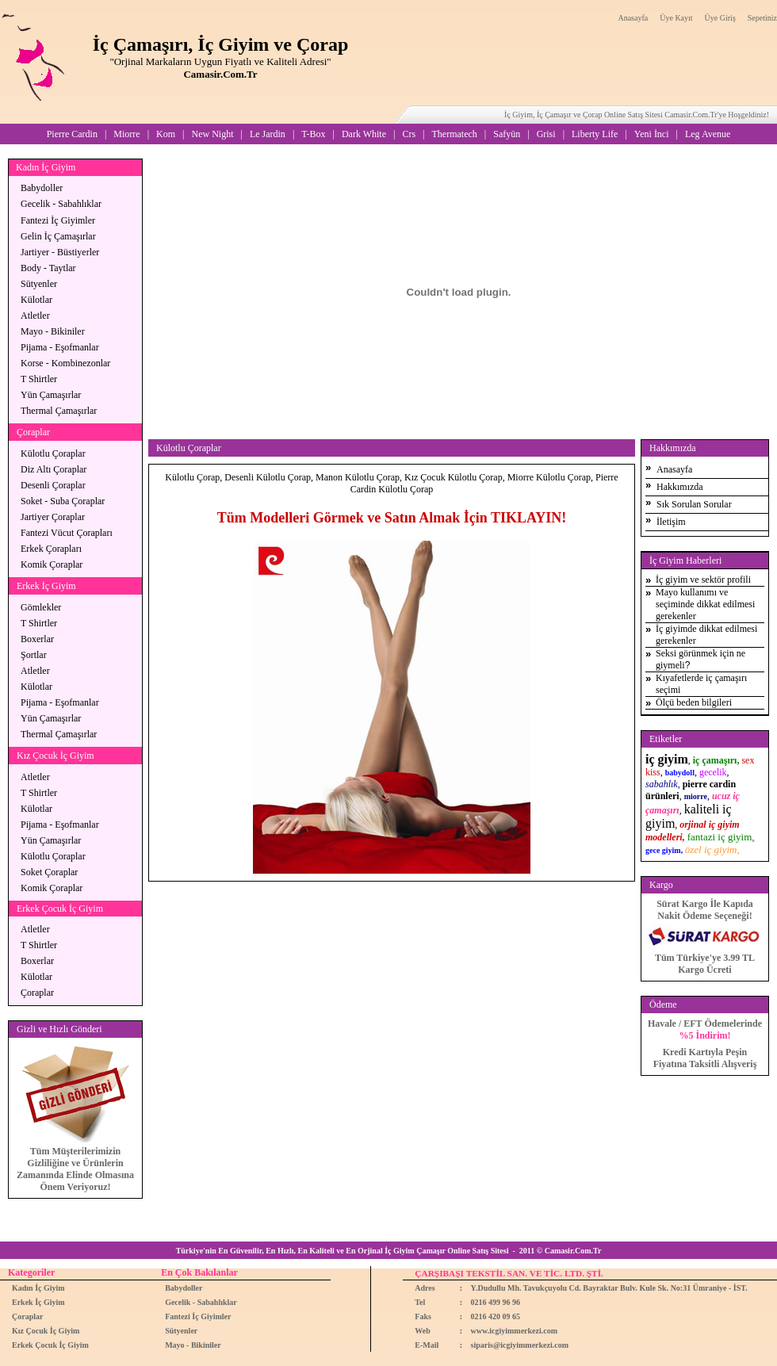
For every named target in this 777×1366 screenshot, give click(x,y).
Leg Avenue (707, 134)
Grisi (546, 134)
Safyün (506, 134)
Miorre (126, 134)
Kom (165, 134)
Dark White (364, 134)
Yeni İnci (651, 134)
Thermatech (454, 134)
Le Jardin (267, 134)
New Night (212, 134)
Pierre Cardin (72, 134)
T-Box (313, 134)
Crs (408, 134)
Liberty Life (595, 134)
